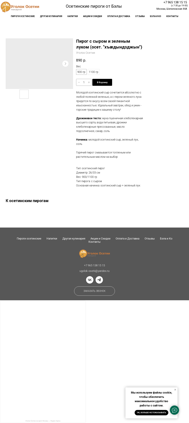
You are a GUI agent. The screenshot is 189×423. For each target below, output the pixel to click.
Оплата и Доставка (127, 238)
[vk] (89, 280)
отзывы (140, 16)
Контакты (94, 241)
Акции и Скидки (100, 238)
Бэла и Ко (155, 16)
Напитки (52, 238)
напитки (72, 16)
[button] (94, 291)
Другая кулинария (73, 238)
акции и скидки (92, 16)
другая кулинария (51, 16)
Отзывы (150, 238)
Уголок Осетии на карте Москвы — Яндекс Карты (42, 421)
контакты (172, 16)
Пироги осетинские (29, 238)
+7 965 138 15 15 (175, 2)
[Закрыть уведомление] (175, 389)
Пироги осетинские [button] (23, 16)
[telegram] (99, 280)
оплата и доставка (118, 16)
